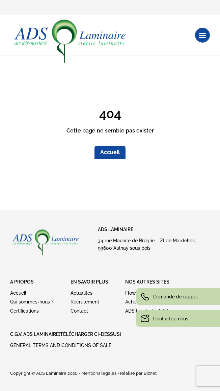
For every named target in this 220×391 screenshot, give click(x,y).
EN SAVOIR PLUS (89, 282)
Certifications (24, 311)
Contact (79, 311)
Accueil (110, 152)
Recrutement (85, 301)
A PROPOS (22, 282)
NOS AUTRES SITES (147, 282)
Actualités (81, 293)
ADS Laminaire (115, 229)
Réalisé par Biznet (138, 373)
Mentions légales (98, 373)
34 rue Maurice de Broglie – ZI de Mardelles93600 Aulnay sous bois (146, 244)
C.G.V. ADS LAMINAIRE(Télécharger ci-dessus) (65, 334)
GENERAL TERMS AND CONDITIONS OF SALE (60, 345)
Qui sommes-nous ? (32, 301)
